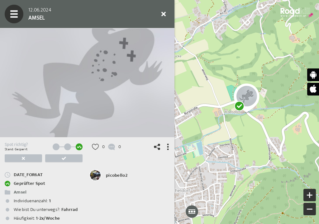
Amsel (20, 192)
